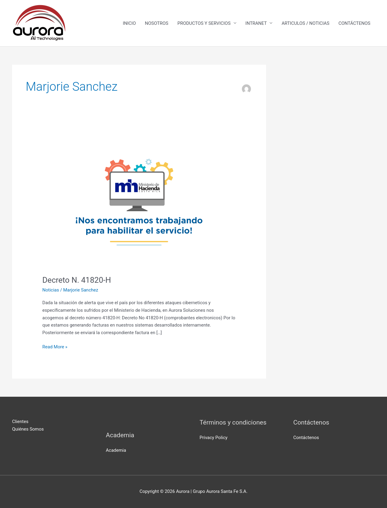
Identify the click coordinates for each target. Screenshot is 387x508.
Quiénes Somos (28, 429)
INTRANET (256, 23)
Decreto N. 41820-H (76, 280)
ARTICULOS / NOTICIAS (305, 23)
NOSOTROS (156, 23)
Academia (116, 450)
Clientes (20, 421)
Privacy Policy (213, 437)
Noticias (50, 290)
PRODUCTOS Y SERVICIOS (204, 23)
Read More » (54, 346)
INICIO (129, 23)
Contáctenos (306, 437)
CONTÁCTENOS (354, 23)
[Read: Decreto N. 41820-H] (139, 202)
